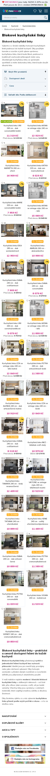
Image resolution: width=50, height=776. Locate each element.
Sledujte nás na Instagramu (26, 759)
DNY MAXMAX (11, 2)
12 (30, 103)
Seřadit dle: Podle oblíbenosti (22, 95)
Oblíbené (35, 11)
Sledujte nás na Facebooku (27, 748)
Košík (40, 11)
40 (5, 223)
